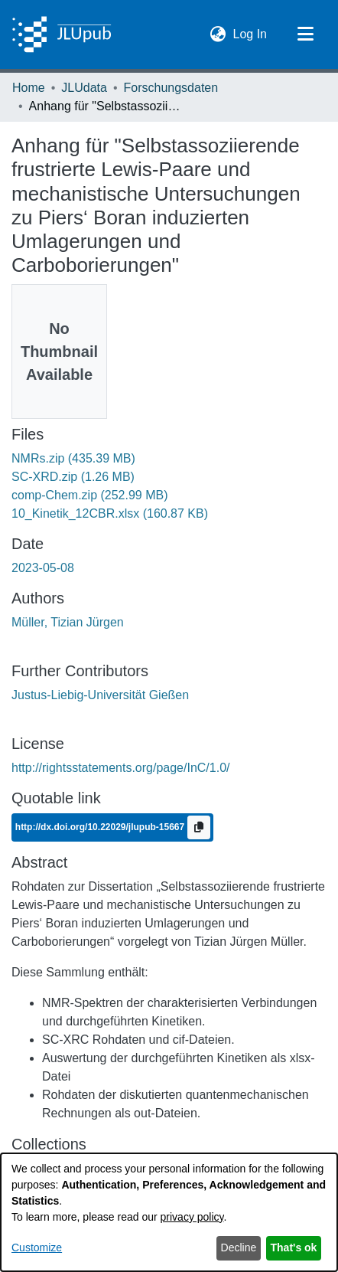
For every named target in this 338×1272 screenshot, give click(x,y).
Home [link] (28, 87)
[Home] (61, 34)
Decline (239, 1247)
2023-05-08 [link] (42, 567)
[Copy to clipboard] (198, 827)
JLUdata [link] (84, 87)
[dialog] (169, 1212)
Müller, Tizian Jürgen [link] (67, 622)
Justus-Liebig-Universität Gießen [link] (100, 694)
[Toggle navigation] (305, 34)
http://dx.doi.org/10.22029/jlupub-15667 (101, 827)
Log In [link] (250, 33)
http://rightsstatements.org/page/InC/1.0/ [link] (120, 767)
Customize (36, 1247)
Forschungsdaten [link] (171, 87)
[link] (73, 458)
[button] (218, 34)
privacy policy (192, 1217)
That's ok (294, 1247)
